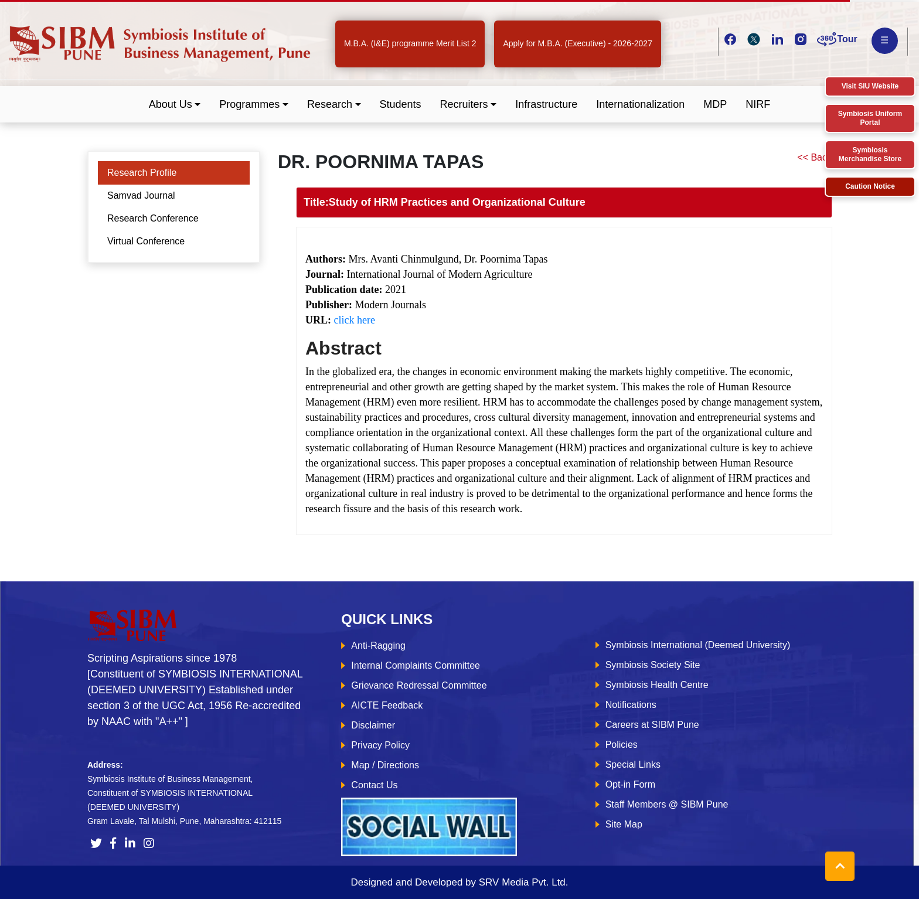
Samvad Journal (141, 195)
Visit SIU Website (870, 86)
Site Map (623, 824)
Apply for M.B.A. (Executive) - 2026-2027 (577, 43)
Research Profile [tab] (141, 173)
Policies (621, 745)
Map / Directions (385, 765)
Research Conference (153, 218)
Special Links (633, 764)
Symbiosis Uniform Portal (870, 118)
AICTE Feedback (387, 705)
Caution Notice (870, 186)
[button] (175, 104)
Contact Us (374, 785)
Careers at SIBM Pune (652, 725)
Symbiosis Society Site (652, 665)
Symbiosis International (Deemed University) (698, 645)
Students (400, 104)
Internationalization (640, 104)
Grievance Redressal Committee (418, 685)
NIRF (758, 104)
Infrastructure (546, 104)
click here (354, 320)
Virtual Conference (146, 241)
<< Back (814, 157)
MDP (715, 104)
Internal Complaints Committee (415, 665)
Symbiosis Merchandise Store (870, 154)
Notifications (630, 705)
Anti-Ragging (378, 646)
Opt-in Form (630, 784)
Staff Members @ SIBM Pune (667, 804)
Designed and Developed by (459, 882)
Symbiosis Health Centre (657, 685)
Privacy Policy (380, 745)
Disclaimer (373, 725)
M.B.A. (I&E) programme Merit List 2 (410, 43)
